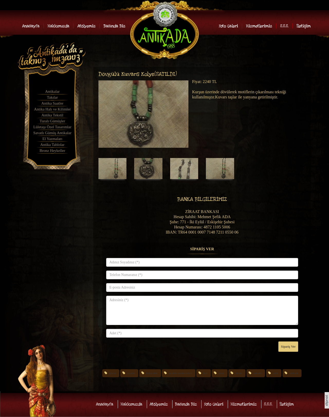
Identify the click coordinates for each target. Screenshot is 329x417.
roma (221, 373)
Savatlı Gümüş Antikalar (52, 133)
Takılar (52, 97)
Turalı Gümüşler (52, 121)
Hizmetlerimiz (259, 26)
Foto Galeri (228, 26)
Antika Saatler (52, 103)
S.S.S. (284, 26)
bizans (238, 373)
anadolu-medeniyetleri (180, 373)
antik (275, 373)
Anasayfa (31, 26)
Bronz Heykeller (52, 151)
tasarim (131, 373)
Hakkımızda (58, 26)
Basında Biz (114, 26)
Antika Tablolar (52, 145)
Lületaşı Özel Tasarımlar (52, 127)
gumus (112, 373)
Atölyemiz (86, 26)
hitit (205, 373)
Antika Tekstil (52, 115)
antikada (293, 373)
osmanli (257, 373)
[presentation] (145, 351)
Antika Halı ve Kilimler (52, 109)
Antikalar (52, 91)
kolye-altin (151, 373)
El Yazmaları (52, 139)
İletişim (304, 26)
